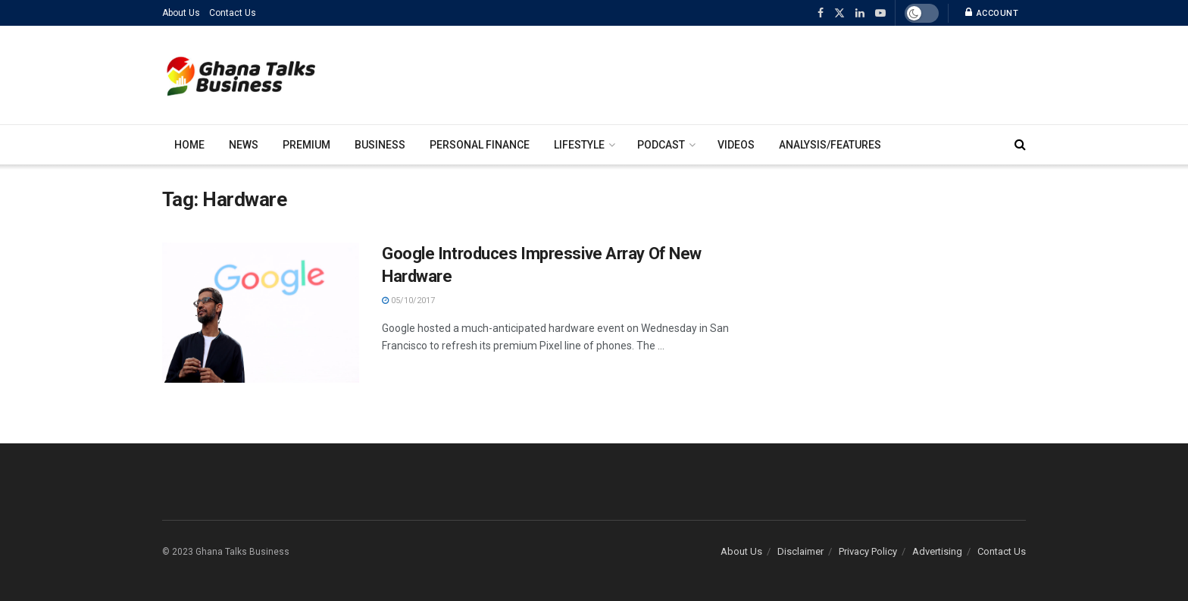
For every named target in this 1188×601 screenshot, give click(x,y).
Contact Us (232, 13)
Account (992, 12)
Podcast (661, 145)
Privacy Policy (868, 551)
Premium (306, 145)
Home (189, 145)
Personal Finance (480, 145)
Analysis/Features (830, 145)
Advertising (937, 551)
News (243, 145)
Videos (736, 145)
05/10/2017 (408, 300)
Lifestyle (579, 145)
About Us (181, 13)
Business (380, 145)
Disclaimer (800, 551)
